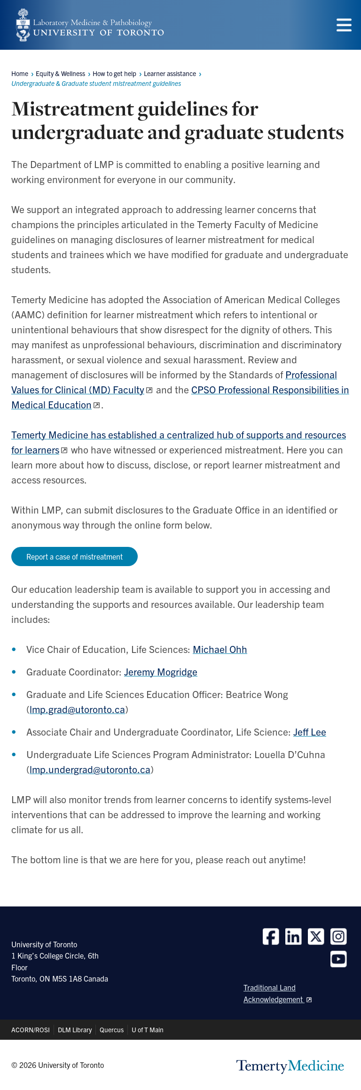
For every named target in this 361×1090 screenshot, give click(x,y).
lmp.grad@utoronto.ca (77, 709)
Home (19, 73)
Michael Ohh (220, 649)
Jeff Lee (309, 731)
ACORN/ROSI (30, 1029)
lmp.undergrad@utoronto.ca (90, 769)
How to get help (114, 73)
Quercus (112, 1029)
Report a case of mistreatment (74, 556)
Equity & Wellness (60, 73)
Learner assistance (170, 73)
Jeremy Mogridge (160, 671)
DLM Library (75, 1029)
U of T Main (148, 1029)
